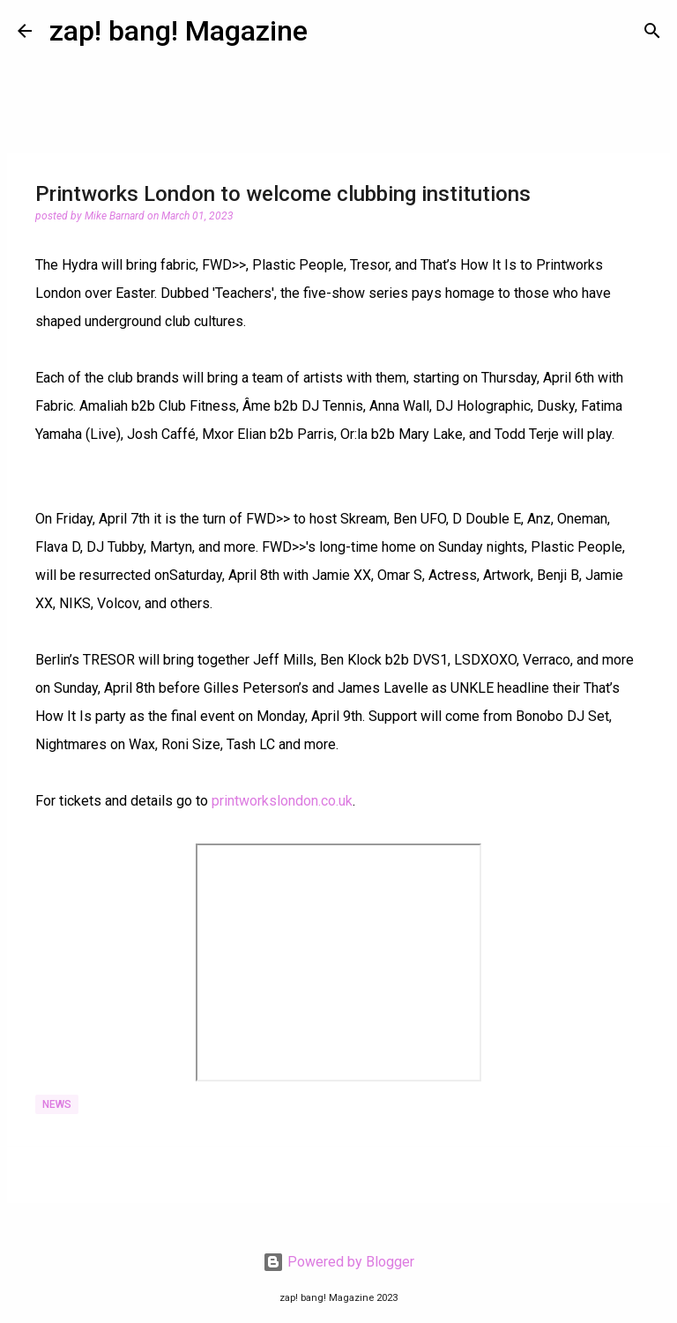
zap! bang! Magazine (178, 31)
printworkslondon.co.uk (282, 800)
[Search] (652, 31)
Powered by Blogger (338, 1261)
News (56, 1104)
